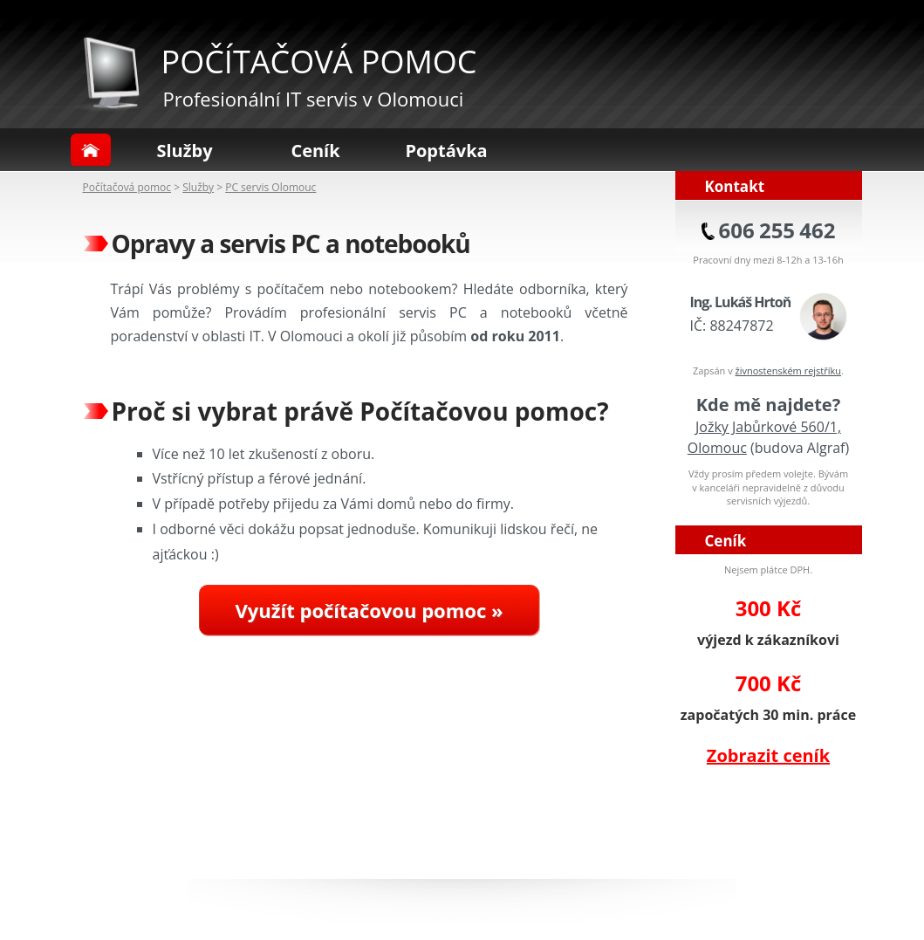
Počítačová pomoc (127, 187)
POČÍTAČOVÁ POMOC (319, 61)
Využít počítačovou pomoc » (369, 610)
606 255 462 (777, 230)
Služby (184, 150)
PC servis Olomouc (270, 187)
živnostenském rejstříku (789, 370)
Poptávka (446, 150)
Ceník (315, 150)
